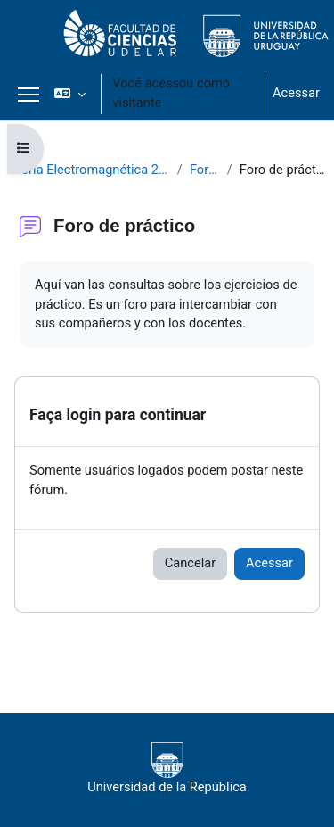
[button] (70, 93)
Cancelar (190, 563)
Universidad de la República (167, 768)
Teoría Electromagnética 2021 (88, 169)
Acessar (296, 93)
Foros (205, 169)
